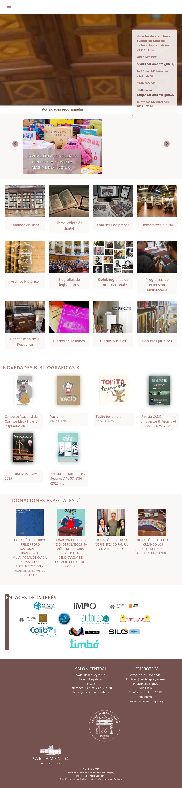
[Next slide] (167, 144)
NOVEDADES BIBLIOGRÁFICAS (42, 367)
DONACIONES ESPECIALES (46, 500)
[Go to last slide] (15, 144)
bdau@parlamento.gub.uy (155, 64)
